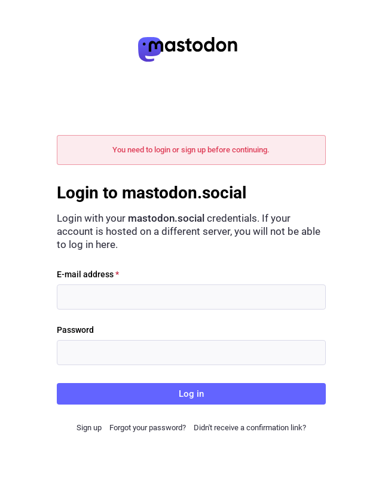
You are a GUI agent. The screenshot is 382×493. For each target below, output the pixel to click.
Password (75, 330)
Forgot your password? (147, 427)
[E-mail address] (191, 297)
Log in (191, 393)
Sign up (89, 427)
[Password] (191, 352)
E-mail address (88, 274)
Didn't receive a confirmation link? (250, 427)
